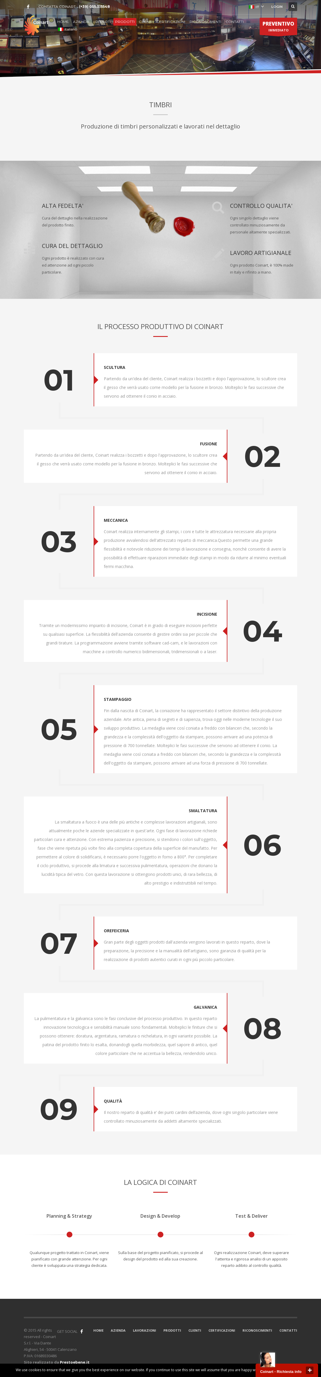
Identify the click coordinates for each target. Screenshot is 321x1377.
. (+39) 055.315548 (93, 6)
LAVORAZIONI (144, 1330)
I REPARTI (102, 21)
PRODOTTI (125, 21)
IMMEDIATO (278, 27)
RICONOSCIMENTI (205, 21)
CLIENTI (145, 21)
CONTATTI (235, 21)
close (309, 1370)
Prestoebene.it (75, 1362)
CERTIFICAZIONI (171, 21)
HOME (63, 21)
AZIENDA (81, 21)
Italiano (67, 29)
